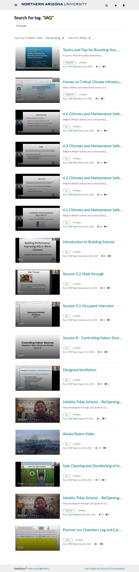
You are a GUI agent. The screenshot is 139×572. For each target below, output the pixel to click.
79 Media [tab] (21, 25)
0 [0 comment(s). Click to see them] (106, 66)
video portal (33, 568)
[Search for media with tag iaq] (67, 127)
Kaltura (46, 568)
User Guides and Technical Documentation (105, 568)
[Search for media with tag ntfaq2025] (71, 63)
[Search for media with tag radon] (69, 540)
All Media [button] (77, 38)
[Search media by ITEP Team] (73, 66)
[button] (16, 5)
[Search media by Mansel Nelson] (74, 514)
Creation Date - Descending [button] (37, 38)
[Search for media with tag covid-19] (70, 511)
